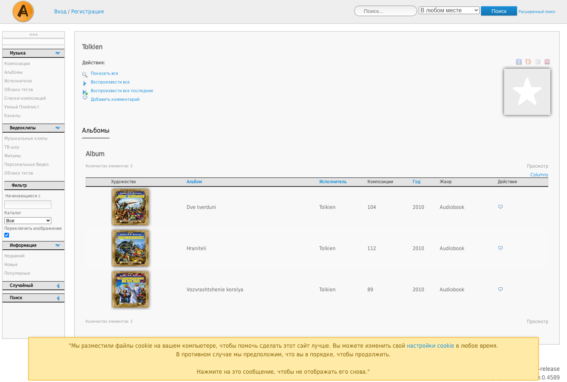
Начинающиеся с (22, 195)
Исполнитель (332, 181)
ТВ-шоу (11, 147)
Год (416, 181)
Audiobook (452, 207)
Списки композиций (25, 98)
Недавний (14, 255)
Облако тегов (18, 89)
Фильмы (12, 155)
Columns (539, 174)
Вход (60, 11)
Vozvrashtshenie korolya (215, 289)
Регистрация (87, 11)
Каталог (13, 212)
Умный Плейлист (21, 107)
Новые (11, 264)
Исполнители (18, 80)
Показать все (104, 73)
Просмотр (537, 166)
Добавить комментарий (115, 99)
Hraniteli (196, 248)
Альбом (194, 181)
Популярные (17, 273)
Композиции (17, 63)
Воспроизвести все (110, 82)
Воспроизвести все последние (122, 90)
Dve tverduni (201, 207)
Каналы (12, 115)
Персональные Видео (26, 164)
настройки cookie (430, 345)
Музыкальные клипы (26, 138)
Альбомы (13, 72)
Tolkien (327, 207)
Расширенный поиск (537, 11)
